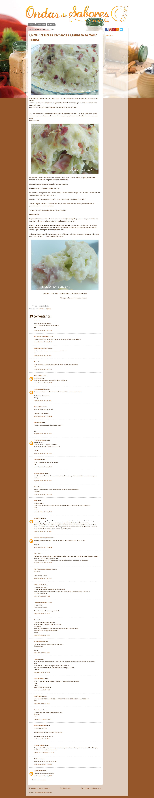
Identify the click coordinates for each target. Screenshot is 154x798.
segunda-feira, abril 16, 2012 (43, 330)
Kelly (35, 500)
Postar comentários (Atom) (43, 792)
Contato (51, 25)
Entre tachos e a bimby (42, 538)
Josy (35, 553)
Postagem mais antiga (91, 788)
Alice (35, 487)
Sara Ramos (38, 375)
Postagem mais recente (39, 788)
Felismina (37, 422)
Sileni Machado (39, 678)
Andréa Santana (39, 440)
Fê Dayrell (37, 459)
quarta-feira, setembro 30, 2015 (44, 752)
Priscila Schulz (39, 745)
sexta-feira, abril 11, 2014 (42, 739)
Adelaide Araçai (39, 389)
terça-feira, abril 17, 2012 (42, 596)
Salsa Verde (38, 710)
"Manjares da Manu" (41, 602)
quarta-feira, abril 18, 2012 (42, 719)
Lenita (36, 321)
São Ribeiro (38, 696)
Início (31, 25)
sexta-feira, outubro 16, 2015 (43, 764)
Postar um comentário (39, 780)
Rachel (36, 659)
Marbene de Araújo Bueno (43, 569)
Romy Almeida (39, 641)
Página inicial (65, 788)
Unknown (37, 518)
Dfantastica (38, 770)
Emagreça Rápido (40, 725)
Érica (36, 362)
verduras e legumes (45, 309)
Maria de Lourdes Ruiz (41, 336)
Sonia (36, 620)
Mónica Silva (38, 407)
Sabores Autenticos (40, 348)
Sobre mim (41, 25)
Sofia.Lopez (38, 585)
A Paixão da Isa (39, 473)
